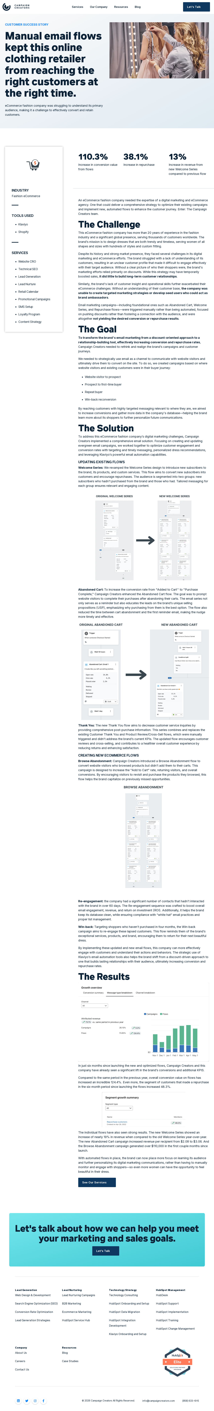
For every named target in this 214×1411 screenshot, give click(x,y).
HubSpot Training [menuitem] (167, 1320)
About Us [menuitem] (21, 1353)
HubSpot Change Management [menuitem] (175, 1328)
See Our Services (94, 1182)
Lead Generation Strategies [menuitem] (32, 1320)
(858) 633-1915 (190, 1400)
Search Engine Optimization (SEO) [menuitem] (36, 1303)
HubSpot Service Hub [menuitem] (76, 1320)
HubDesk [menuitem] (162, 1295)
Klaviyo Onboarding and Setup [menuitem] (127, 1334)
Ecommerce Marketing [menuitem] (76, 1312)
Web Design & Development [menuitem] (33, 1295)
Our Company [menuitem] (99, 7)
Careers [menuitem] (20, 1361)
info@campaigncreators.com (158, 1400)
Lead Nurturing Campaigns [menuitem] (78, 1295)
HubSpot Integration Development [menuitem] (122, 1322)
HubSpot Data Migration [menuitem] (124, 1312)
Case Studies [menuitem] (70, 1361)
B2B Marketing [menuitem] (71, 1303)
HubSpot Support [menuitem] (167, 1303)
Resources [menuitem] (121, 7)
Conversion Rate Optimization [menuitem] (34, 1312)
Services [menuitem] (77, 7)
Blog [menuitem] (138, 7)
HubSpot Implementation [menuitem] (172, 1312)
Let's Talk (194, 7)
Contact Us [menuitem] (22, 1369)
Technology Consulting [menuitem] (123, 1295)
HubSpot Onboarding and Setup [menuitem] (129, 1303)
